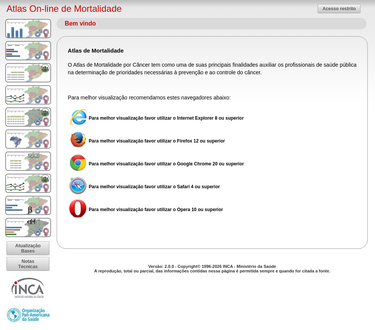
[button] (339, 8)
